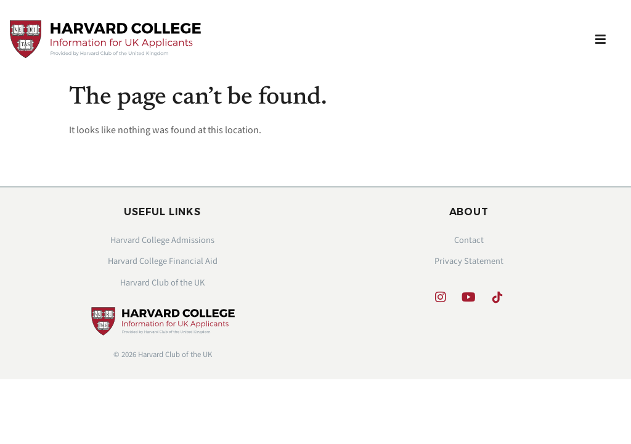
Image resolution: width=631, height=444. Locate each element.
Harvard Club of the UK (162, 282)
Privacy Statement (468, 261)
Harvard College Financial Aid (163, 261)
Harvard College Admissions (162, 240)
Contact (469, 240)
